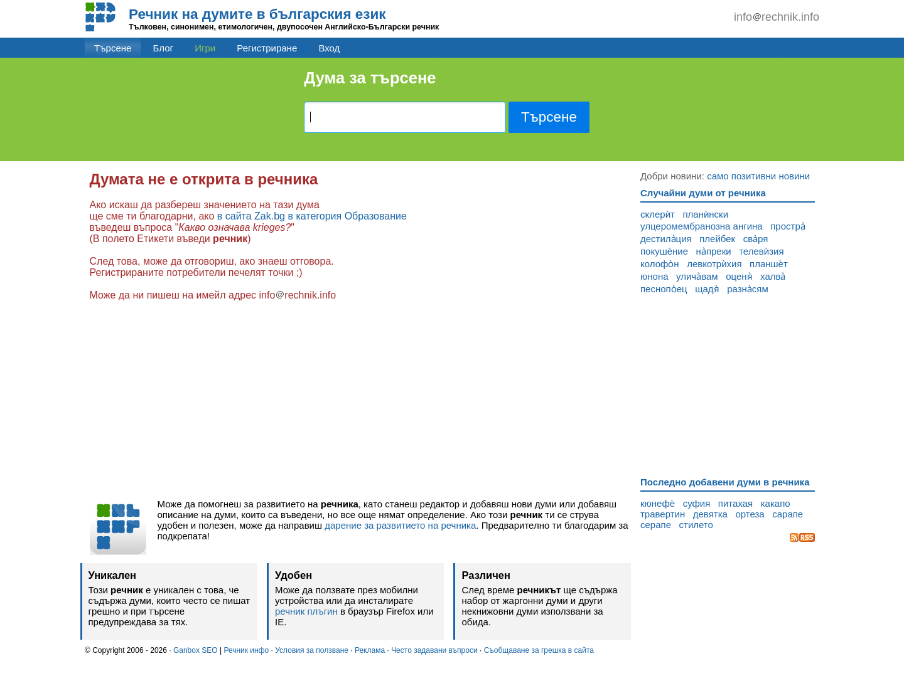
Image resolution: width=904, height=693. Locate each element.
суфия (697, 503)
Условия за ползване (311, 650)
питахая (735, 503)
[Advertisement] (361, 400)
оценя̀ (739, 276)
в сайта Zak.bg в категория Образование (312, 216)
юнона (654, 276)
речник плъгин (306, 611)
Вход (329, 48)
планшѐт (769, 263)
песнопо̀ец (663, 288)
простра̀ (787, 226)
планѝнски (705, 214)
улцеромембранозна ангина (701, 226)
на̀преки (713, 251)
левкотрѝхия (714, 263)
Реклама (370, 650)
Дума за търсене (370, 78)
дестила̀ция (666, 238)
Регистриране (267, 48)
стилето (696, 524)
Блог (163, 48)
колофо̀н (659, 263)
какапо (775, 503)
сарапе (787, 514)
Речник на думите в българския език (257, 14)
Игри (205, 48)
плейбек (717, 238)
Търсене (112, 48)
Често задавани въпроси (434, 650)
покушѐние (664, 251)
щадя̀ (707, 288)
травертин (662, 514)
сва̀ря (755, 238)
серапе (655, 524)
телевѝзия (761, 251)
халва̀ (772, 276)
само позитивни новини (758, 176)
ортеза (749, 514)
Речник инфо (246, 650)
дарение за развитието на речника (400, 525)
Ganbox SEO (195, 650)
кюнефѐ (657, 503)
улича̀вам (697, 276)
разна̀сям (747, 288)
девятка (710, 514)
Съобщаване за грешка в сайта (539, 650)
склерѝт (657, 214)
